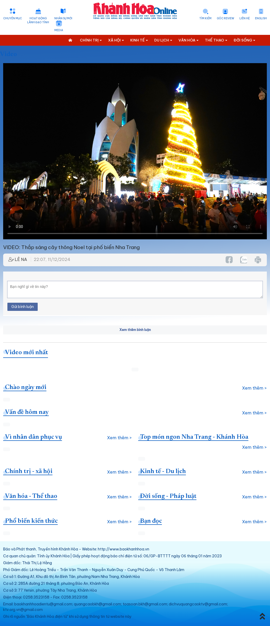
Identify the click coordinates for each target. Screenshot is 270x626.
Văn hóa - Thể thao (31, 496)
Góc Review (225, 18)
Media (58, 30)
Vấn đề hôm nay (27, 412)
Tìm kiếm (205, 18)
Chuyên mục (12, 18)
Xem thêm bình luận (135, 330)
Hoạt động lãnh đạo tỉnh (38, 20)
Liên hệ (244, 18)
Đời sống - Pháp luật (168, 496)
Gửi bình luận (22, 306)
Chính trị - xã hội (28, 471)
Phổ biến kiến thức (31, 521)
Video (8, 54)
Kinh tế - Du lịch (163, 471)
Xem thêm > (254, 388)
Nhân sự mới (63, 18)
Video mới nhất (26, 352)
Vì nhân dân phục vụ (33, 437)
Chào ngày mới (25, 387)
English (261, 18)
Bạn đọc (151, 521)
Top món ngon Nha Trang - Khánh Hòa (194, 437)
